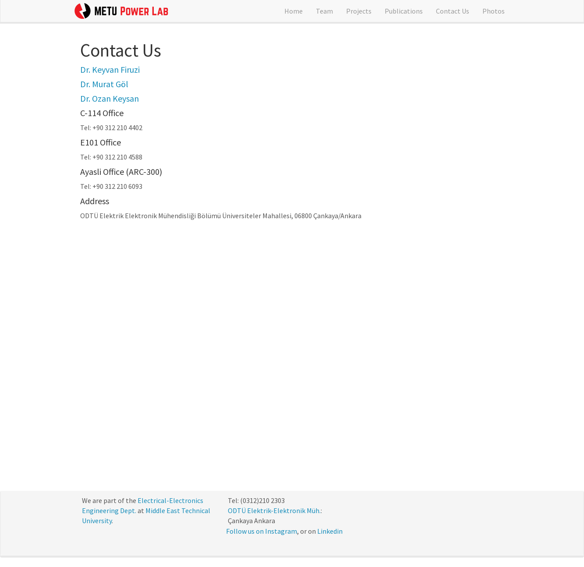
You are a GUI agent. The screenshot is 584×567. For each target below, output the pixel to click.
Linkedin (330, 531)
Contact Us (452, 11)
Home (293, 11)
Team (324, 11)
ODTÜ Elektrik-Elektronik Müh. (274, 510)
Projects (359, 11)
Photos (493, 11)
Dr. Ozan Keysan (109, 98)
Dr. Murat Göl (104, 83)
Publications (404, 11)
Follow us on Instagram (261, 531)
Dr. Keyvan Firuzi (110, 69)
